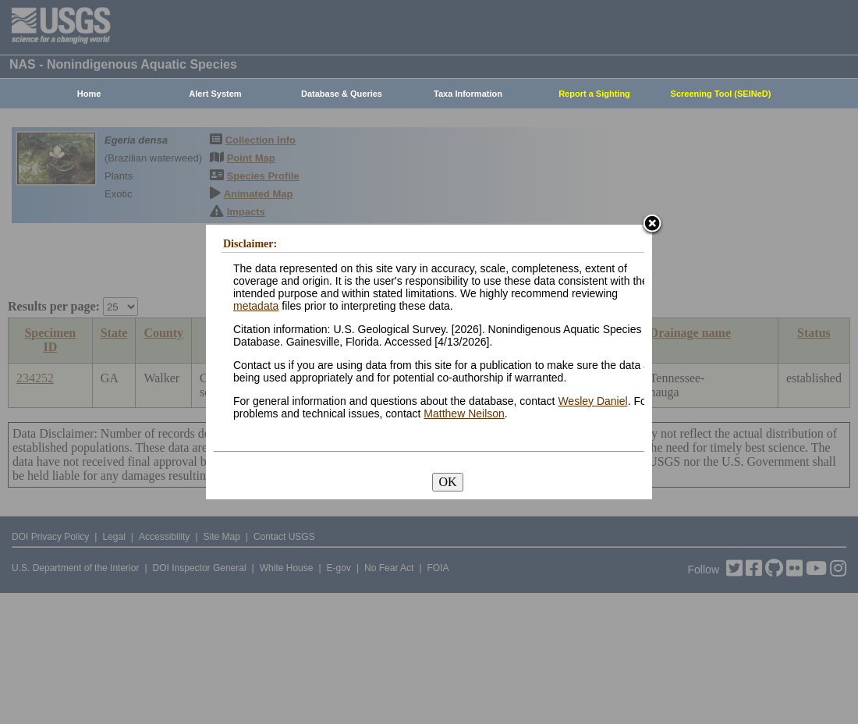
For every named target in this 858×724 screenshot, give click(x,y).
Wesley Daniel (592, 401)
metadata (255, 306)
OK (447, 481)
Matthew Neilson (464, 413)
